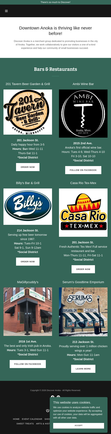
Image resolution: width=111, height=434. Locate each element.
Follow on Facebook (83, 170)
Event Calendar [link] (32, 419)
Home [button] (16, 419)
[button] (11, 11)
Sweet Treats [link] (25, 424)
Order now (28, 167)
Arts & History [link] (45, 424)
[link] (53, 397)
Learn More (83, 369)
